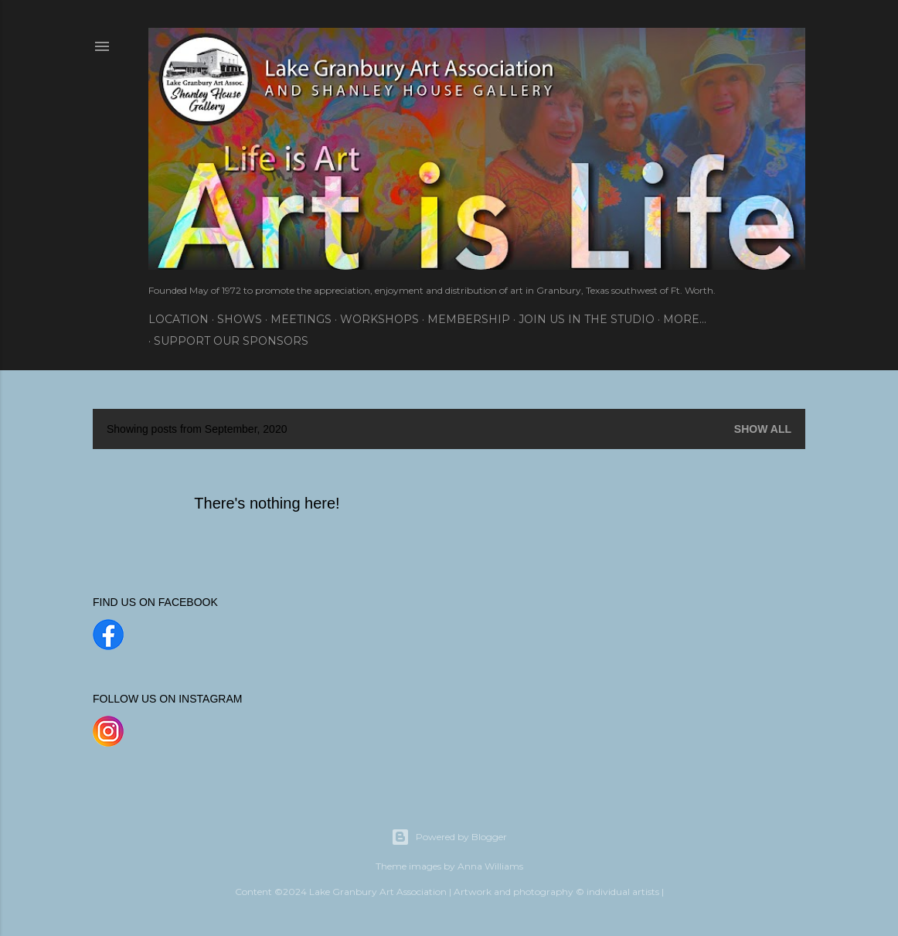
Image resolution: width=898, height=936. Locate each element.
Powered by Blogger (449, 837)
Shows (239, 319)
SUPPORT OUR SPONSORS (231, 341)
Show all (762, 429)
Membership (468, 319)
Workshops (379, 319)
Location (178, 319)
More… (684, 319)
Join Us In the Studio (587, 319)
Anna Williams (490, 866)
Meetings (301, 319)
